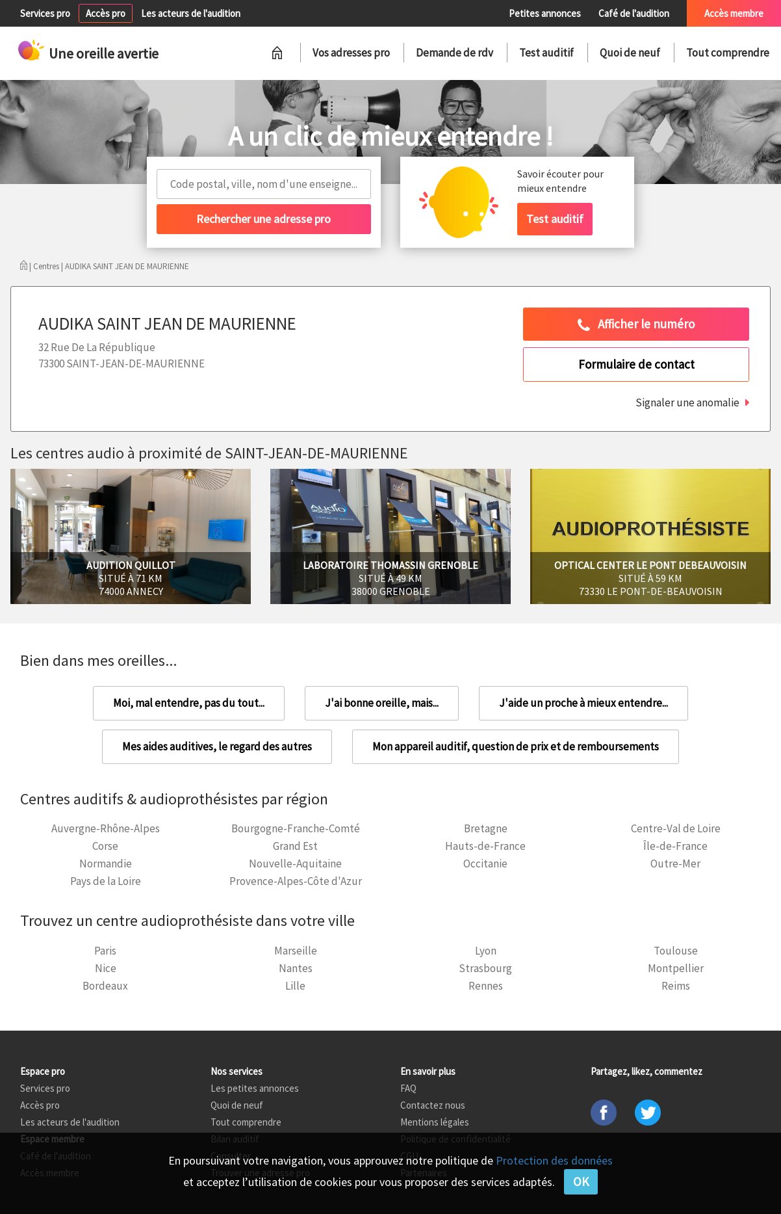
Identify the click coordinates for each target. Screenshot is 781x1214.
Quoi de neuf (630, 53)
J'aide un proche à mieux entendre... (583, 703)
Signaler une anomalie (687, 402)
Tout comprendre (727, 53)
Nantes (296, 968)
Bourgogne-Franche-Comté (295, 828)
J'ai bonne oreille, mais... (382, 703)
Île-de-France (675, 846)
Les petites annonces (255, 1088)
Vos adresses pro (351, 53)
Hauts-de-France (485, 846)
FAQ (408, 1088)
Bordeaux (105, 986)
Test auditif (546, 53)
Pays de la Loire (105, 881)
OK (581, 1181)
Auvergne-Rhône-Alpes (105, 828)
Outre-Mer (675, 863)
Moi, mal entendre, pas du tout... (188, 703)
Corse (105, 846)
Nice (105, 968)
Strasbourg (485, 968)
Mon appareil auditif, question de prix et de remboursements (515, 746)
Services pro (45, 13)
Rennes (485, 986)
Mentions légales (434, 1122)
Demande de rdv (454, 53)
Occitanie (485, 863)
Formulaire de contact (636, 364)
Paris (105, 950)
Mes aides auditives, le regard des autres (217, 746)
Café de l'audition (633, 13)
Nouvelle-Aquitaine (295, 863)
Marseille (295, 950)
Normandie (105, 863)
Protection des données (554, 1160)
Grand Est (295, 846)
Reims (675, 986)
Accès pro (105, 13)
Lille (295, 986)
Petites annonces (545, 13)
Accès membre (733, 13)
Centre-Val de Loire (676, 828)
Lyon (485, 950)
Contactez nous (432, 1105)
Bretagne (485, 828)
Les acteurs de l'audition (190, 13)
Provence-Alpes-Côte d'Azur (295, 881)
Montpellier (676, 968)
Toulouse (676, 950)
